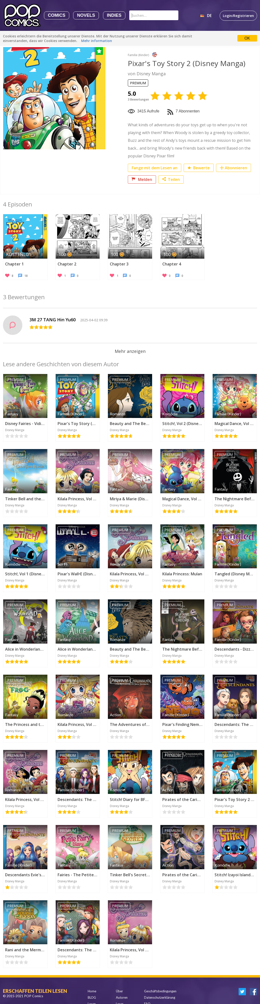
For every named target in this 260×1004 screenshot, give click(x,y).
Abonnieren (236, 167)
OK (247, 38)
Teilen (171, 179)
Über (119, 991)
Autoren (122, 997)
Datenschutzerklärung (159, 997)
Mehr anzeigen (130, 351)
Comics (56, 15)
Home (92, 991)
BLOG (92, 997)
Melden (142, 179)
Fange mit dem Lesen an (154, 167)
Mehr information (96, 40)
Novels (86, 15)
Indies (114, 15)
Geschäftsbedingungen (160, 991)
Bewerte (199, 167)
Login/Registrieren (238, 15)
